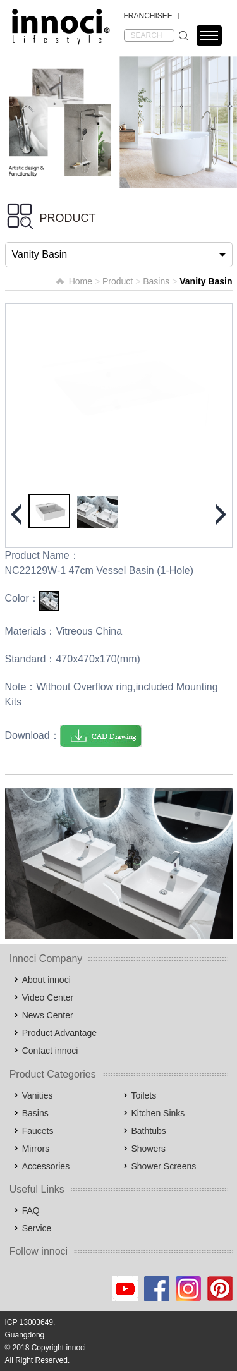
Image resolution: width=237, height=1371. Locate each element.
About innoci (46, 980)
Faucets (38, 1131)
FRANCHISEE (148, 15)
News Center (47, 1015)
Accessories (46, 1166)
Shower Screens (164, 1166)
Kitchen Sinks (158, 1113)
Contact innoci (50, 1050)
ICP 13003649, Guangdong (30, 1328)
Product (117, 281)
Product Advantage (59, 1033)
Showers (148, 1148)
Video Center (47, 997)
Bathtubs (148, 1131)
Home (80, 281)
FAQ (31, 1210)
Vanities (37, 1095)
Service (37, 1228)
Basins (156, 281)
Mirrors (36, 1148)
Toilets (144, 1095)
